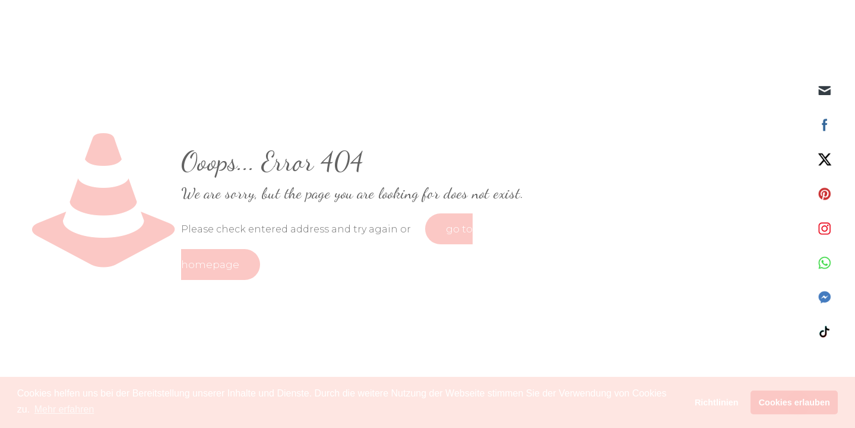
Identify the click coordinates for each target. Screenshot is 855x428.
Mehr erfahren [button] (64, 409)
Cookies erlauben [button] (794, 402)
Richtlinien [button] (717, 402)
